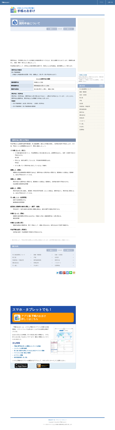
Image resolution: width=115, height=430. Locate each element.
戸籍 (35, 257)
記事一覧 (110, 2)
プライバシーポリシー (61, 419)
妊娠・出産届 (58, 254)
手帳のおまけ (5, 2)
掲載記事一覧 (51, 419)
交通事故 (57, 265)
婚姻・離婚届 (37, 254)
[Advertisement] (72, 10)
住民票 (57, 257)
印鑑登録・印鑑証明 (18, 260)
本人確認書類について (18, 254)
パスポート (58, 262)
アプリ (101, 2)
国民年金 (57, 260)
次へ (68, 29)
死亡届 (14, 257)
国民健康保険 (37, 260)
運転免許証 (15, 262)
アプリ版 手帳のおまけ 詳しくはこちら (30, 318)
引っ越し (14, 265)
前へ (51, 29)
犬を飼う (36, 265)
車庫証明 (36, 262)
